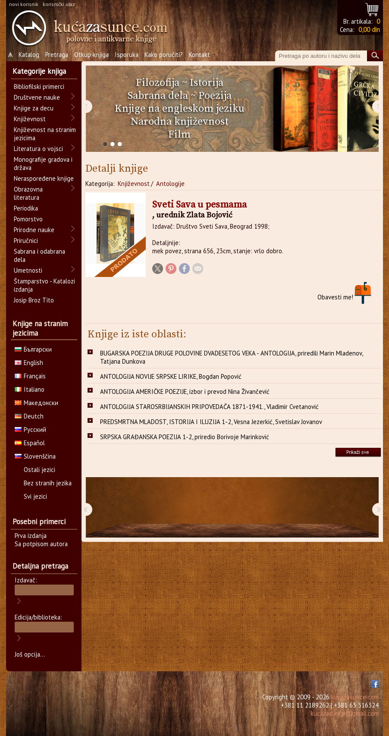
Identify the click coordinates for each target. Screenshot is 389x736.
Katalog (29, 54)
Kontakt (199, 54)
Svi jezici (35, 496)
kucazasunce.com (355, 697)
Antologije (170, 183)
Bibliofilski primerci (39, 86)
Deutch (29, 416)
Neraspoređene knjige (44, 178)
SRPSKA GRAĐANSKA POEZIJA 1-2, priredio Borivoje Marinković (184, 437)
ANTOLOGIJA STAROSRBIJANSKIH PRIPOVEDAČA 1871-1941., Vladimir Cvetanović (209, 407)
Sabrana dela (158, 95)
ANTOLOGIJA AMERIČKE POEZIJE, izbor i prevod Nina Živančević (185, 391)
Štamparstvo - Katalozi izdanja (44, 285)
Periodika (26, 208)
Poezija (215, 95)
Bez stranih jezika (48, 483)
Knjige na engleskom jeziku (180, 108)
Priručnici (26, 240)
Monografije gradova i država (43, 163)
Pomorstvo (28, 219)
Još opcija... (30, 654)
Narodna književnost (180, 121)
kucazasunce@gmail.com (345, 713)
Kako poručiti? (163, 54)
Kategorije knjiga (39, 71)
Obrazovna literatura (28, 193)
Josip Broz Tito (34, 300)
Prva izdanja (31, 536)
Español (30, 443)
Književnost (134, 183)
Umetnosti (28, 270)
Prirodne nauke (34, 230)
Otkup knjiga (91, 54)
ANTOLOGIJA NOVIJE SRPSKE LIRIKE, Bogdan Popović (171, 376)
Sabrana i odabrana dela (39, 255)
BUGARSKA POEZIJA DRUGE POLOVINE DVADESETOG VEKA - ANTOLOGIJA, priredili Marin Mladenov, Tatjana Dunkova (231, 357)
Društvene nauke (37, 97)
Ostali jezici (39, 470)
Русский (30, 429)
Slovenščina (35, 456)
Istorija (206, 82)
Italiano (29, 389)
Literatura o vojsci (38, 149)
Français (30, 376)
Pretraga (56, 54)
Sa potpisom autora (41, 544)
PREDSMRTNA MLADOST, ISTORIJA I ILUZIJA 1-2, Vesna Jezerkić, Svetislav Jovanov (211, 422)
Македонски (36, 403)
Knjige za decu (33, 108)
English (29, 363)
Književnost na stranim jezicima (45, 134)
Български (33, 349)
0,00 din (369, 29)
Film (179, 134)
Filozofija (157, 82)
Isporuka (126, 54)
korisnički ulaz (59, 4)
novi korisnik (23, 4)
